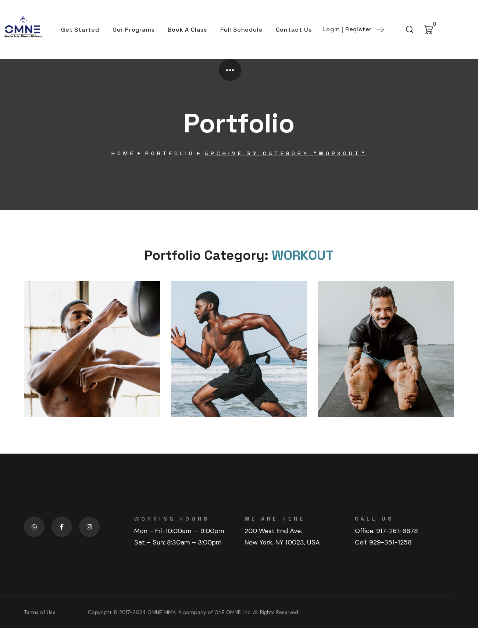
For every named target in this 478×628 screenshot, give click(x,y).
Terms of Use (40, 612)
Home (123, 153)
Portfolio (170, 153)
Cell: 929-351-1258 (383, 542)
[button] (353, 29)
